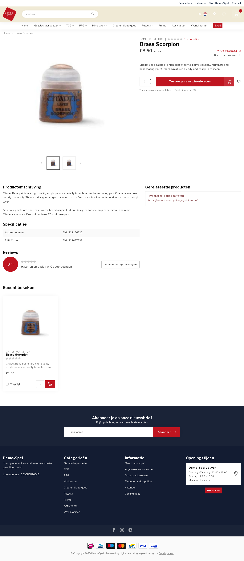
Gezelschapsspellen (46, 25)
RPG (81, 25)
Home (25, 25)
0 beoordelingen (193, 39)
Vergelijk (15, 384)
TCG (68, 25)
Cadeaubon (185, 3)
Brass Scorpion (24, 33)
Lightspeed (126, 553)
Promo (162, 25)
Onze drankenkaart (136, 475)
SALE (217, 25)
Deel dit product (185, 90)
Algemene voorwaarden (139, 469)
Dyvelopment (166, 553)
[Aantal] (40, 384)
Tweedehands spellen (138, 481)
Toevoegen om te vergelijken (155, 90)
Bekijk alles (213, 490)
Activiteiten (178, 25)
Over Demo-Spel (219, 3)
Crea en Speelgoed (124, 25)
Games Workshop (152, 39)
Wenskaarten (199, 25)
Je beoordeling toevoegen (120, 264)
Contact (236, 3)
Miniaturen (98, 25)
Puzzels (146, 25)
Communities (132, 494)
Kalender (200, 3)
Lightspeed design (144, 553)
